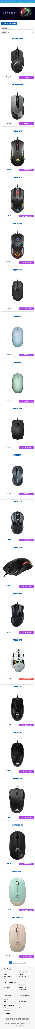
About (5, 974)
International (7, 996)
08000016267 (23, 1002)
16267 (5, 1002)
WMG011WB (17, 501)
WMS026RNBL (17, 825)
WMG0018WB (17, 39)
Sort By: (4, 28)
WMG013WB (17, 594)
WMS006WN (17, 362)
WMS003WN (17, 270)
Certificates (22, 974)
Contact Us (7, 985)
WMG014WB (17, 640)
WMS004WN (17, 316)
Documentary (22, 1008)
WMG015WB (17, 131)
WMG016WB (17, 177)
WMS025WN (17, 779)
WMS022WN (17, 686)
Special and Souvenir (24, 996)
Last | (23, 962)
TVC (5, 1008)
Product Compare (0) (9, 23)
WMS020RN (17, 455)
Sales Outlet (7, 987)
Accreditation (22, 976)
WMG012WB (17, 547)
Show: (4, 32)
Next (17, 962)
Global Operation (23, 972)
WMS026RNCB (17, 871)
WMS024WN (17, 733)
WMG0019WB (17, 85)
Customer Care (23, 985)
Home (5, 972)
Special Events (8, 1010)
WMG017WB (17, 224)
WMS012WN (17, 409)
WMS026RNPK (17, 918)
